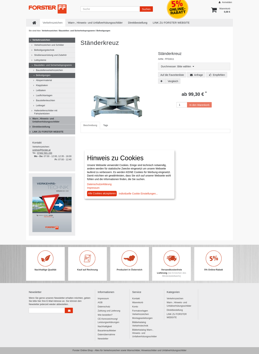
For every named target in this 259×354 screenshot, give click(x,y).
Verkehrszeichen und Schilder (49, 45)
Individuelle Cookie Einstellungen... (138, 193)
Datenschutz (104, 306)
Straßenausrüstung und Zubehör (50, 55)
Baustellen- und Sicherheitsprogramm (77, 31)
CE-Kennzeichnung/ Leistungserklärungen (108, 321)
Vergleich (173, 81)
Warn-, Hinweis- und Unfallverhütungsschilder (95, 22)
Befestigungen (103, 31)
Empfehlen (217, 74)
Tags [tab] (105, 125)
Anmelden (225, 2)
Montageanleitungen (142, 318)
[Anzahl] (181, 104)
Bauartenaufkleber (107, 330)
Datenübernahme (106, 334)
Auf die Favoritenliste (172, 74)
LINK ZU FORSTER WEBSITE (171, 22)
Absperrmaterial (44, 80)
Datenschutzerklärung (99, 184)
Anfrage (196, 74)
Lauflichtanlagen (44, 95)
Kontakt (136, 298)
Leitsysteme (40, 60)
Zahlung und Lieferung (109, 311)
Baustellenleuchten (45, 100)
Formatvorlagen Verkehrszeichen (140, 312)
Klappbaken (42, 85)
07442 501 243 (44, 153)
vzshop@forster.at (41, 150)
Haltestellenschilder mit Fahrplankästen (45, 112)
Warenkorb (137, 302)
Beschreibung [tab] (90, 125)
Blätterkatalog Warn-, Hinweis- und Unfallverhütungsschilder (144, 333)
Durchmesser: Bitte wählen (177, 66)
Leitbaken (41, 90)
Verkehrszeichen (53, 22)
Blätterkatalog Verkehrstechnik (140, 324)
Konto (135, 306)
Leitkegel (40, 105)
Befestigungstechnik (44, 50)
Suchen (146, 9)
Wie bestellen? (105, 315)
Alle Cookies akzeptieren (102, 193)
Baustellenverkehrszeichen (49, 70)
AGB (100, 302)
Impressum (103, 298)
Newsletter (103, 338)
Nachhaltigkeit (105, 326)
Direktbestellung (137, 22)
